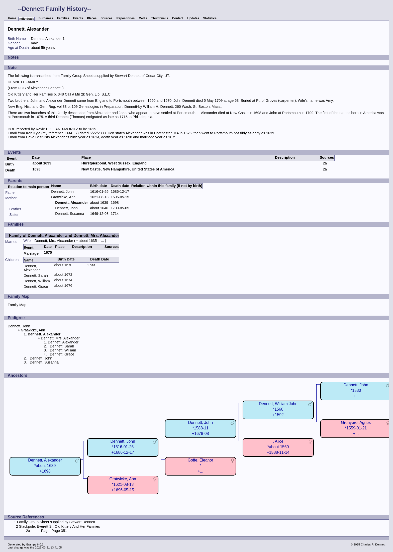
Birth (9, 164)
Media (143, 18)
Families (63, 18)
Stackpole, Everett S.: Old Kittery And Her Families (59, 526)
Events (78, 18)
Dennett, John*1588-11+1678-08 (200, 428)
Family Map (17, 305)
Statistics (210, 18)
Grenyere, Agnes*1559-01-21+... (356, 428)
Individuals (26, 19)
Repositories (126, 18)
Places (91, 18)
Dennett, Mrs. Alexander (53, 241)
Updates (193, 18)
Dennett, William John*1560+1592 (278, 409)
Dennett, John (62, 192)
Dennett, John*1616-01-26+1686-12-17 (122, 446)
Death (10, 170)
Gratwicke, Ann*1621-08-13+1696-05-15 (122, 484)
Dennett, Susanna (69, 214)
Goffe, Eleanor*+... (200, 465)
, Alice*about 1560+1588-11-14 (278, 446)
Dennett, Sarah (36, 275)
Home (12, 18)
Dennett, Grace (36, 287)
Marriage (31, 253)
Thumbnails (159, 18)
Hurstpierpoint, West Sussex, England (114, 163)
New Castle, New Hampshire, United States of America (127, 169)
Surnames (46, 18)
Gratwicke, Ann (63, 197)
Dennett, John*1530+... (355, 390)
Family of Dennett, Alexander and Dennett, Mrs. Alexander (64, 235)
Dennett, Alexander (32, 268)
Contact (177, 18)
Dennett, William (37, 281)
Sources (106, 18)
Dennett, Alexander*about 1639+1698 (45, 465)
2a (325, 163)
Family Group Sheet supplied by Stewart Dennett (56, 522)
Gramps (31, 544)
